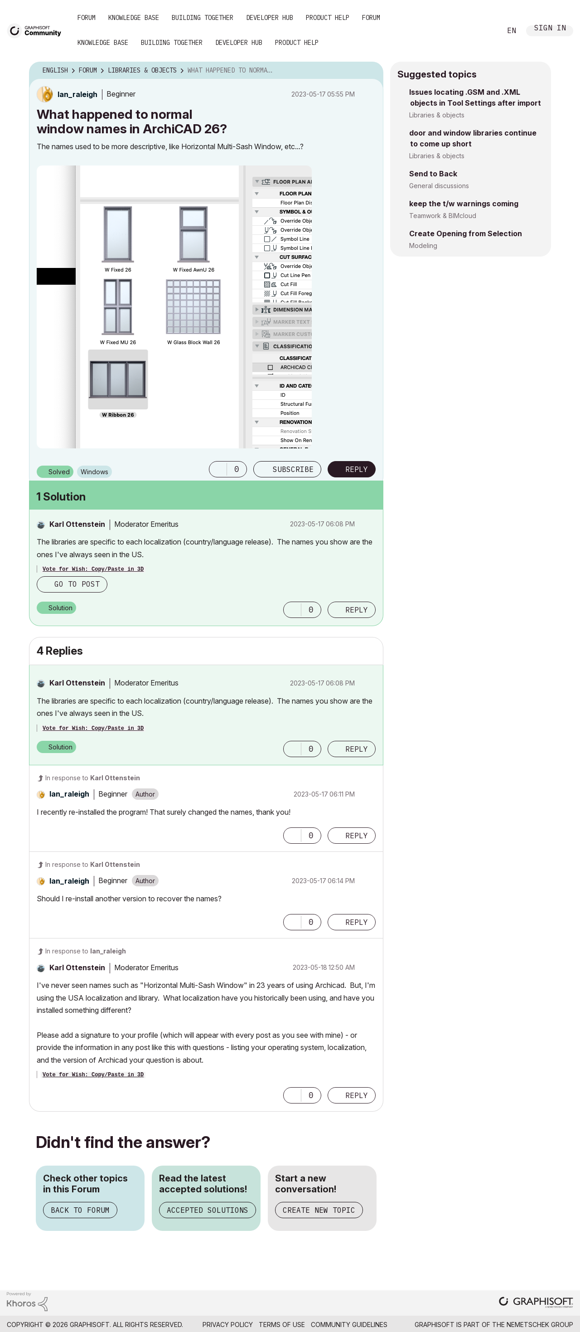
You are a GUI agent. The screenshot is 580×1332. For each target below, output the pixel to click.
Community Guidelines (349, 1324)
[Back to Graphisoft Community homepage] (37, 30)
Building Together (202, 18)
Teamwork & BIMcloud (442, 215)
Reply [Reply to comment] (356, 609)
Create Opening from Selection (465, 233)
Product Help (327, 18)
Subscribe (293, 469)
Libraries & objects (436, 115)
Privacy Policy (228, 1324)
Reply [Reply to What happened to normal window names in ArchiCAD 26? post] (356, 469)
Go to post (77, 583)
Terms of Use (282, 1324)
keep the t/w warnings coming (463, 203)
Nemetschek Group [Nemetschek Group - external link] (540, 1324)
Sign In (550, 28)
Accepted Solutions (207, 1210)
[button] (174, 306)
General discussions (439, 186)
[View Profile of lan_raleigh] (77, 94)
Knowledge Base (133, 18)
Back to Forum (80, 1210)
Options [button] (371, 71)
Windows (94, 472)
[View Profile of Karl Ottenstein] (77, 524)
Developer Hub (269, 18)
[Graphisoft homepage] (536, 1303)
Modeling (423, 245)
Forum (86, 18)
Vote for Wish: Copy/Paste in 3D (93, 569)
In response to (92, 778)
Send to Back (433, 173)
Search (484, 30)
